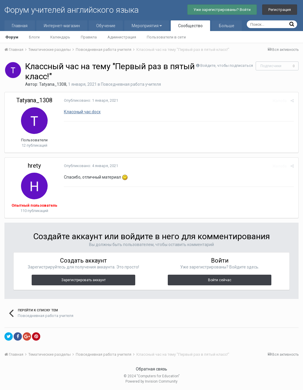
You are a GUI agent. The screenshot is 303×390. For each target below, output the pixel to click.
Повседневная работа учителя (131, 84)
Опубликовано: (91, 100)
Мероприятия (147, 25)
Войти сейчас (219, 280)
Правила (89, 37)
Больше (226, 25)
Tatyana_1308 (52, 84)
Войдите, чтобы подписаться (226, 65)
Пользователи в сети (166, 37)
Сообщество (190, 25)
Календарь (60, 37)
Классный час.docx (82, 111)
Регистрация (279, 9)
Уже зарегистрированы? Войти (222, 9)
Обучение (105, 25)
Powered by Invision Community (151, 381)
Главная (20, 25)
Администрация (121, 37)
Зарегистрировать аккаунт (83, 280)
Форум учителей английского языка (71, 10)
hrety (34, 165)
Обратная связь (151, 369)
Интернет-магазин (62, 25)
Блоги (34, 37)
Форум (11, 37)
